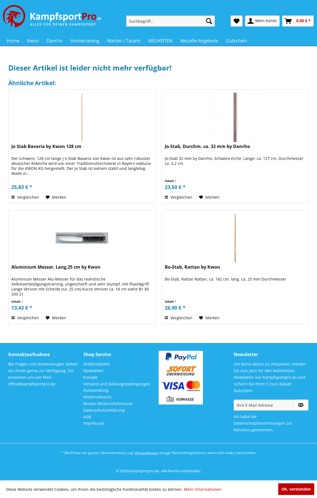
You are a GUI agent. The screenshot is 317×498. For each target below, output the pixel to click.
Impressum (93, 423)
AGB (87, 416)
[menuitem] (170, 21)
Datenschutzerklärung (104, 410)
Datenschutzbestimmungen (259, 423)
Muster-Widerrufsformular (108, 403)
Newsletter (93, 370)
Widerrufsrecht (97, 397)
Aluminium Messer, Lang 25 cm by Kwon (55, 267)
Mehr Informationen (202, 489)
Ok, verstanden (296, 489)
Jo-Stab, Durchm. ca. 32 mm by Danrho (207, 146)
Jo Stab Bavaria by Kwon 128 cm (46, 146)
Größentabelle (96, 364)
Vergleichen (25, 197)
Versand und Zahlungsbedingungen (116, 384)
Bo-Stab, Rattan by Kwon (192, 267)
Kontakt (90, 377)
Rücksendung (96, 390)
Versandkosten (146, 452)
